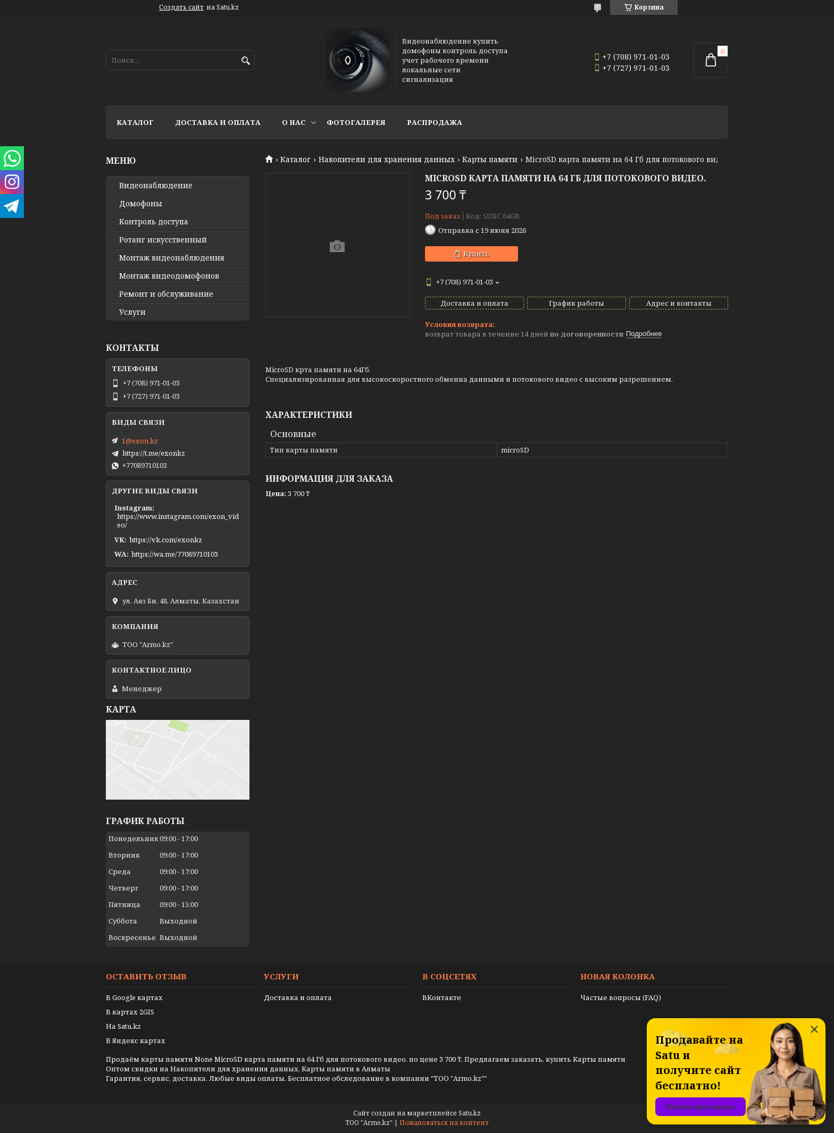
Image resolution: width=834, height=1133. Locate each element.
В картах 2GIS (130, 1012)
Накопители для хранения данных (387, 159)
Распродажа (434, 122)
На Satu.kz (123, 1026)
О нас (293, 122)
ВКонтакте (441, 997)
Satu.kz (469, 1113)
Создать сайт (181, 7)
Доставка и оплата (218, 122)
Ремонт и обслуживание (166, 294)
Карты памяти (490, 159)
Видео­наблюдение (156, 185)
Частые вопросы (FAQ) (620, 997)
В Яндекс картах (135, 1040)
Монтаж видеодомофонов (169, 276)
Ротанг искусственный (163, 240)
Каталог (135, 122)
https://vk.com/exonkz (165, 539)
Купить (476, 253)
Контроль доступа (153, 221)
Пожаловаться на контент (444, 1122)
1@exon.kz (140, 441)
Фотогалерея (356, 122)
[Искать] (245, 61)
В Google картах (134, 997)
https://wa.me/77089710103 (174, 554)
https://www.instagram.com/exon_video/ (178, 520)
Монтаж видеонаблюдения (171, 258)
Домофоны (140, 203)
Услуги (132, 312)
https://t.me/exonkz (153, 453)
